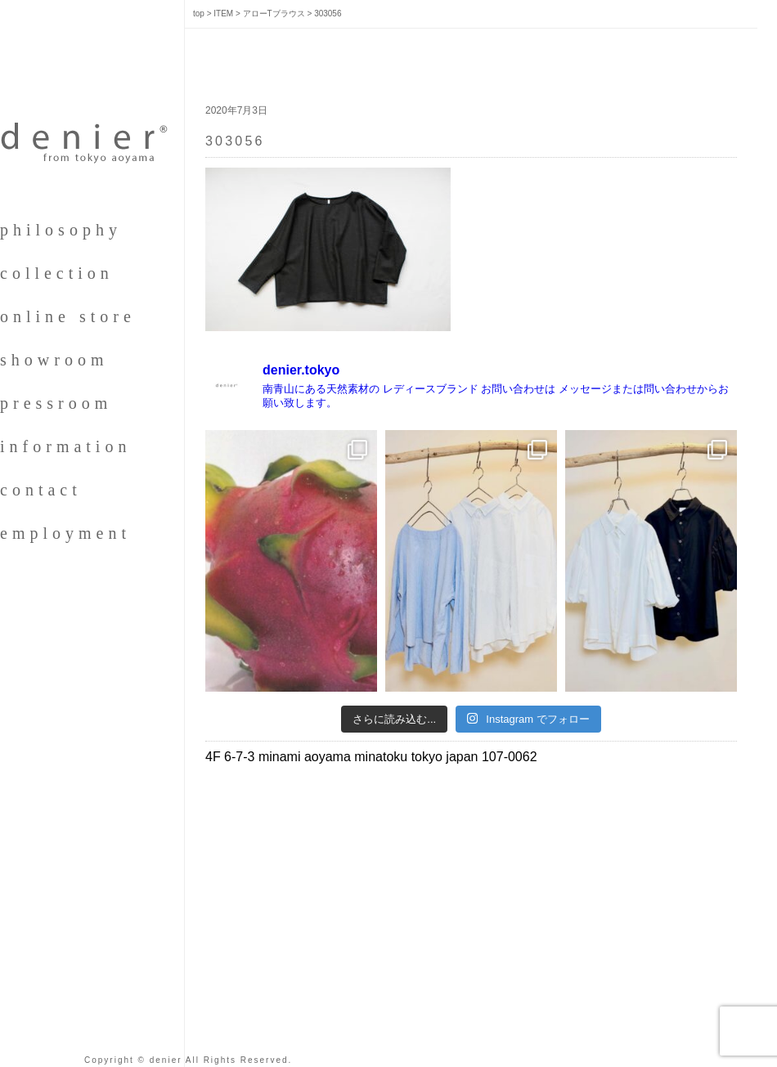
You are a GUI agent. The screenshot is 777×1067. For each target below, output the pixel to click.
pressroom (56, 403)
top (198, 13)
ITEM (223, 13)
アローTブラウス (274, 13)
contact (41, 490)
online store (68, 316)
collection (57, 273)
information (65, 446)
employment (65, 533)
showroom (54, 360)
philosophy (61, 230)
